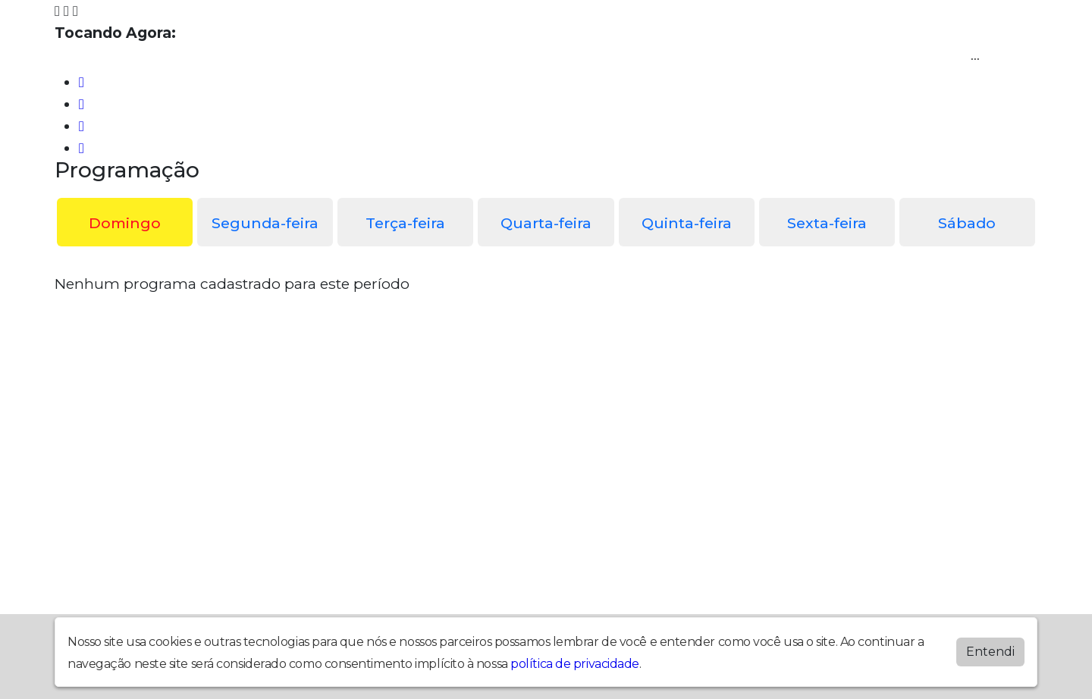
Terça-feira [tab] (405, 223)
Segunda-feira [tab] (265, 223)
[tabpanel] (546, 284)
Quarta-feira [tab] (546, 223)
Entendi (990, 651)
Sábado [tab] (967, 223)
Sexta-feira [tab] (827, 223)
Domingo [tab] (125, 223)
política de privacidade (574, 664)
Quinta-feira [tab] (687, 223)
